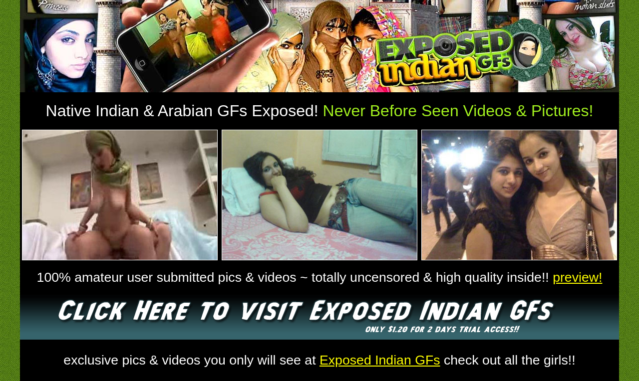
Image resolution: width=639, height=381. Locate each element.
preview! (577, 277)
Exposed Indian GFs (380, 360)
